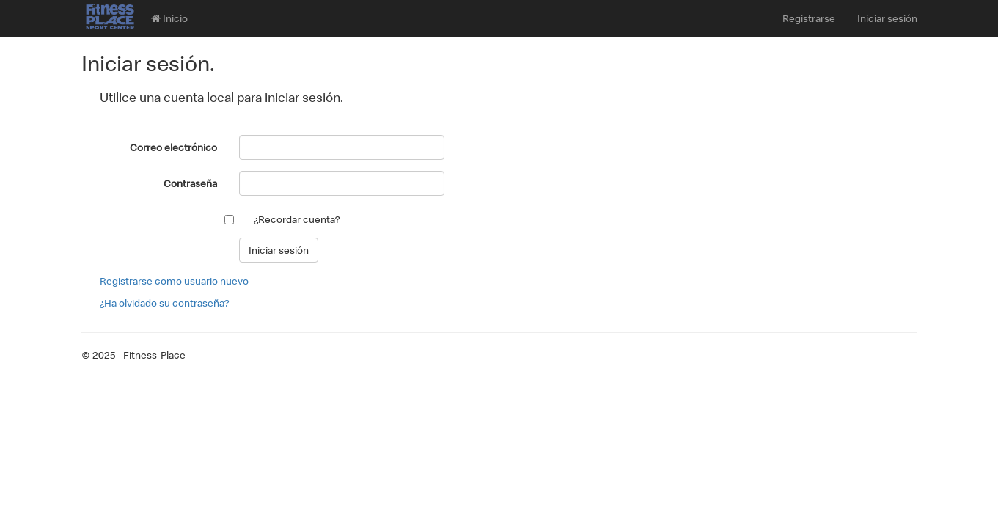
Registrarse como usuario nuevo (174, 280)
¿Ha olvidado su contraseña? (164, 302)
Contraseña (190, 183)
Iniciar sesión (887, 18)
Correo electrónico (173, 147)
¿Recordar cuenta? (297, 219)
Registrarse (808, 18)
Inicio (169, 18)
